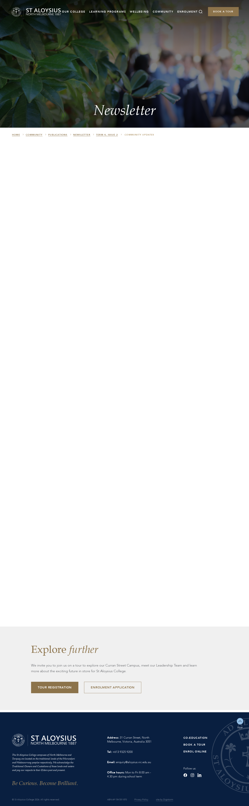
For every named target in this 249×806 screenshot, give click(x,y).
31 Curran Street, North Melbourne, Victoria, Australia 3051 (129, 740)
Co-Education (195, 738)
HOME (16, 134)
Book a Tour (223, 11)
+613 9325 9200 (122, 752)
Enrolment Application (113, 687)
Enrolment (187, 12)
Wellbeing (139, 12)
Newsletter (81, 134)
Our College (73, 12)
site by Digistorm (164, 799)
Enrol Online (195, 751)
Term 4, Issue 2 (107, 134)
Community (163, 12)
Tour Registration (55, 687)
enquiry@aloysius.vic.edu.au (133, 762)
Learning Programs (107, 12)
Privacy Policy (141, 799)
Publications (57, 134)
